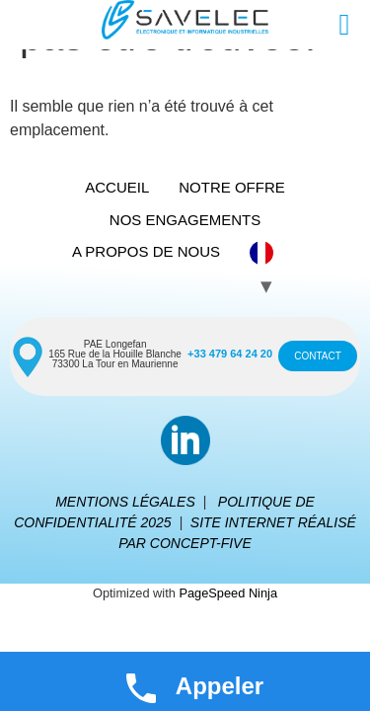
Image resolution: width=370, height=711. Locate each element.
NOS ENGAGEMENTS (185, 219)
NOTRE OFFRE (232, 187)
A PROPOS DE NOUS (146, 251)
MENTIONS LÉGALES (125, 502)
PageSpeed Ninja (228, 593)
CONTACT (317, 356)
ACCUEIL (117, 187)
